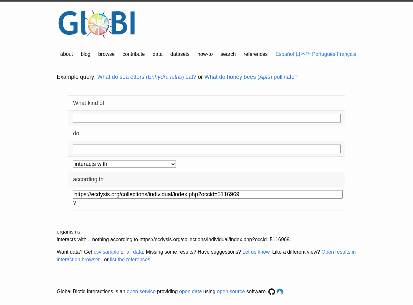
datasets (180, 54)
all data (135, 252)
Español (285, 54)
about (66, 54)
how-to (205, 54)
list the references (130, 259)
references (255, 54)
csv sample (106, 252)
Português (323, 54)
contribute (133, 54)
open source (231, 291)
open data (190, 291)
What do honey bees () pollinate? (251, 77)
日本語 (303, 54)
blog (86, 54)
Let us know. (257, 252)
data (158, 54)
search (228, 54)
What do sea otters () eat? (146, 77)
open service (141, 291)
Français (346, 54)
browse (106, 54)
